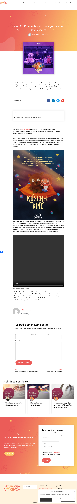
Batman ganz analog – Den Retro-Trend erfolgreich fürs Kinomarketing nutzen (63, 405)
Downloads (57, 2)
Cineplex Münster (25, 129)
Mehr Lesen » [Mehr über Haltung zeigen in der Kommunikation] (32, 409)
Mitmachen (46, 2)
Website (48, 334)
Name (16, 334)
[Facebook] (1, 252)
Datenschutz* (57, 452)
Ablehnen (56, 500)
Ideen (25, 3)
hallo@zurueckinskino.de (45, 488)
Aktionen (35, 3)
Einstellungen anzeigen (67, 500)
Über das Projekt (69, 2)
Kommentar (17, 340)
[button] (74, 491)
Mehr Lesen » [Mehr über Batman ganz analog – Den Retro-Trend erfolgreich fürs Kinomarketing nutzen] (56, 411)
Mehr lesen (25, 313)
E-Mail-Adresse (33, 334)
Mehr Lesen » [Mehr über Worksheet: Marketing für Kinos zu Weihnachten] (8, 409)
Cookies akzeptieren (45, 500)
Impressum (59, 488)
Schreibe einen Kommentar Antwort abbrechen (28, 117)
